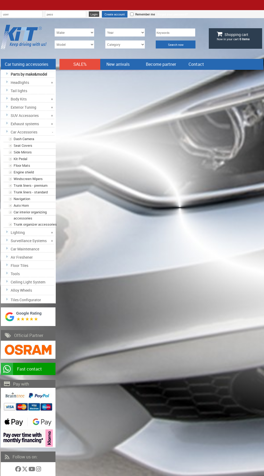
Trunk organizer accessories (35, 224)
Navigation (22, 198)
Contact (196, 64)
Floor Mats (22, 165)
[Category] (125, 44)
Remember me (144, 14)
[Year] (125, 32)
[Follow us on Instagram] (38, 470)
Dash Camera (24, 138)
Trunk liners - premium (30, 185)
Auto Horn (21, 205)
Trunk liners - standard (31, 192)
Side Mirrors (23, 152)
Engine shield (24, 172)
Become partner (161, 64)
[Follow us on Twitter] (25, 470)
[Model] (74, 44)
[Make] (74, 32)
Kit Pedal (20, 158)
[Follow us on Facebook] (18, 470)
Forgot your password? (173, 14)
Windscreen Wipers (28, 178)
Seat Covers (23, 145)
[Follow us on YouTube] (32, 470)
